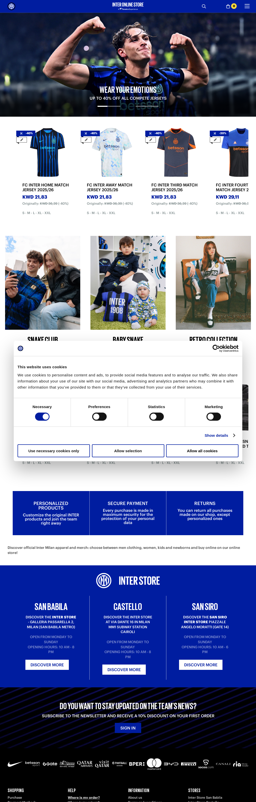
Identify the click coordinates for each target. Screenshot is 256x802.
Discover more (47, 664)
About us (135, 797)
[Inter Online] (11, 6)
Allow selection (128, 450)
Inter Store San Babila (205, 797)
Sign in (128, 727)
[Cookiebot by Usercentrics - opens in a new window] (216, 348)
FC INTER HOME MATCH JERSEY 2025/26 (45, 187)
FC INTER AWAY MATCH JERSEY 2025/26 (109, 187)
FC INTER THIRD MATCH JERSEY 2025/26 (174, 187)
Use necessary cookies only (53, 450)
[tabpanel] (128, 65)
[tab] (109, 110)
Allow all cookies (202, 450)
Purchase (15, 797)
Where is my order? (84, 797)
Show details (216, 435)
